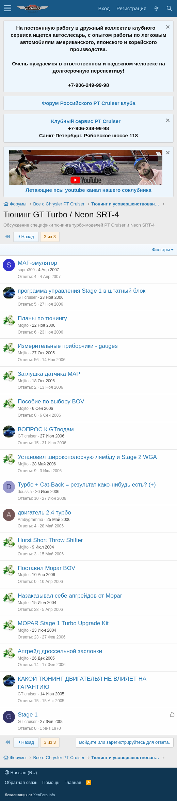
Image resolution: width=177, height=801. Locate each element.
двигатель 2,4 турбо (44, 512)
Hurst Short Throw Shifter (50, 540)
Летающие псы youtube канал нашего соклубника (88, 190)
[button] (7, 8)
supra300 (26, 269)
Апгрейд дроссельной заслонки (60, 651)
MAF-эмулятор (37, 263)
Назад (26, 236)
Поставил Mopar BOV (46, 568)
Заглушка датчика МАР (49, 374)
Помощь (50, 782)
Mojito (23, 325)
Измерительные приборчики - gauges (68, 346)
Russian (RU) (21, 772)
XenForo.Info (44, 795)
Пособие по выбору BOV (51, 401)
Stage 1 (28, 714)
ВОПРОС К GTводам (46, 429)
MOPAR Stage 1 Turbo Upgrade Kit (63, 623)
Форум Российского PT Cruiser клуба (88, 103)
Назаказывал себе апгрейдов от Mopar (70, 595)
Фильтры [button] (161, 249)
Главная (72, 782)
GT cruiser (27, 297)
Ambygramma (30, 519)
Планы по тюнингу (42, 318)
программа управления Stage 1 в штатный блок (81, 291)
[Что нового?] (156, 8)
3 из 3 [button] (50, 236)
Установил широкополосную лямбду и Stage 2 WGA (87, 457)
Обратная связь (21, 782)
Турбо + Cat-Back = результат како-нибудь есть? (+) (87, 484)
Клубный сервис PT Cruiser (85, 121)
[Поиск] (169, 8)
